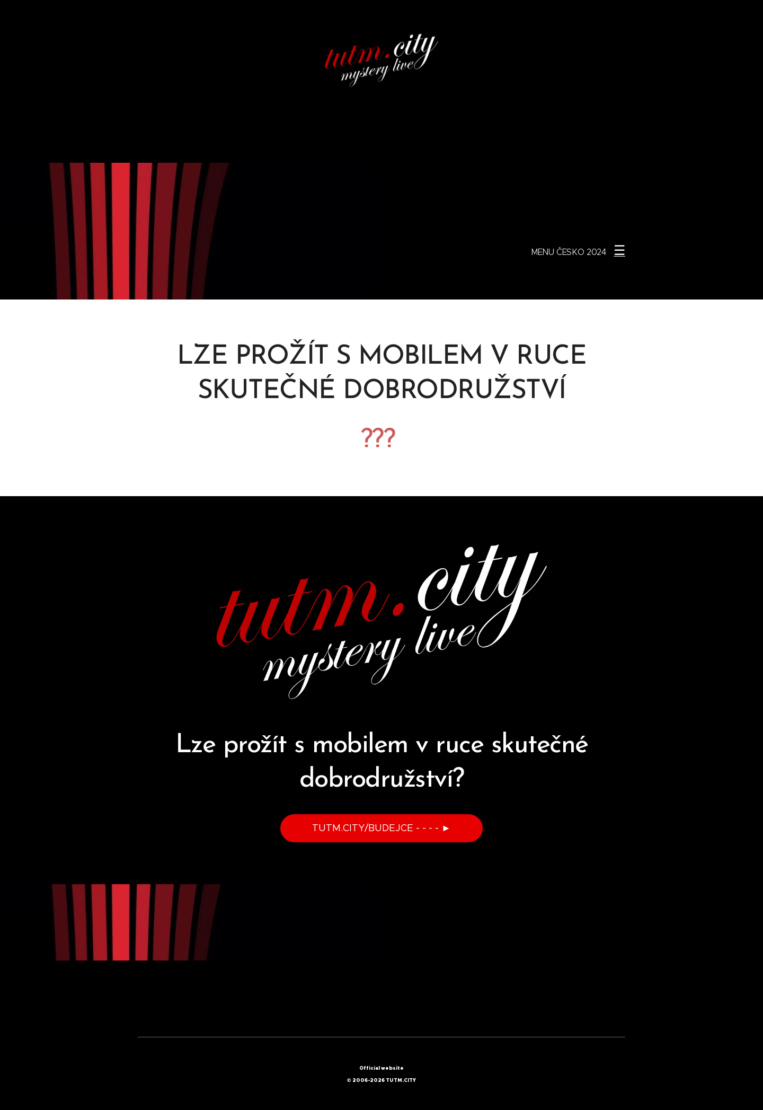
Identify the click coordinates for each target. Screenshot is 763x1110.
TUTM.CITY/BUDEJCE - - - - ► (381, 828)
